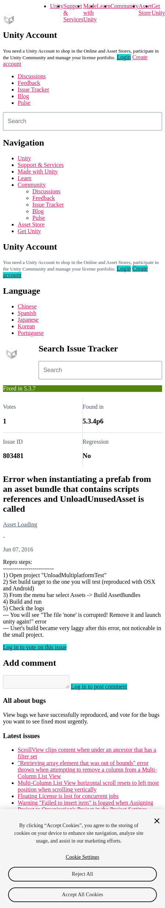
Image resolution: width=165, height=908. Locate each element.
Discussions (32, 76)
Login (124, 57)
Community (124, 6)
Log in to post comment (106, 689)
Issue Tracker (33, 89)
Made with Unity (90, 12)
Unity (56, 6)
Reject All (82, 874)
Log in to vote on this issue (35, 647)
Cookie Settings (82, 857)
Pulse (24, 103)
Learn (103, 6)
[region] (82, 858)
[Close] (157, 821)
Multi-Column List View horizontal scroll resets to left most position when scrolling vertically (88, 788)
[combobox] (82, 121)
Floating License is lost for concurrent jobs (68, 798)
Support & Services (41, 165)
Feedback (29, 83)
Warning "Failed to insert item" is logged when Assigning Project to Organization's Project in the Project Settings (85, 808)
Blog (23, 96)
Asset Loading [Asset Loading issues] (20, 524)
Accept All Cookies (82, 894)
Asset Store (31, 224)
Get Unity (158, 9)
